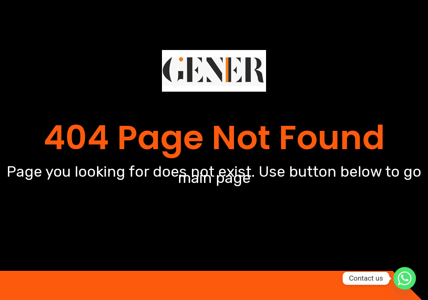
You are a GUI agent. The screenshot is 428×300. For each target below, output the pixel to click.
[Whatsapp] (404, 278)
